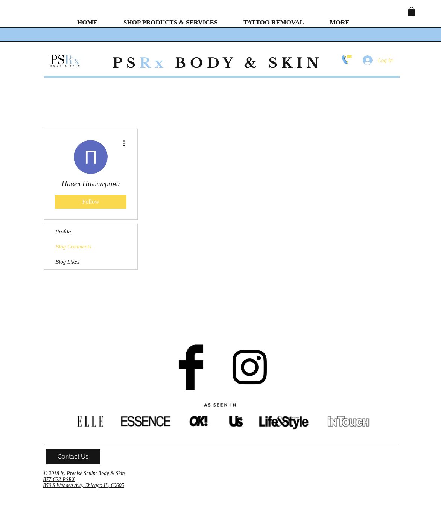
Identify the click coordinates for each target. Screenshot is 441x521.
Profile (63, 232)
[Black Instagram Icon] (250, 367)
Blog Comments (73, 247)
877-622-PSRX (59, 479)
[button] (411, 11)
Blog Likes (67, 262)
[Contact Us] (73, 456)
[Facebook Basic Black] (191, 367)
